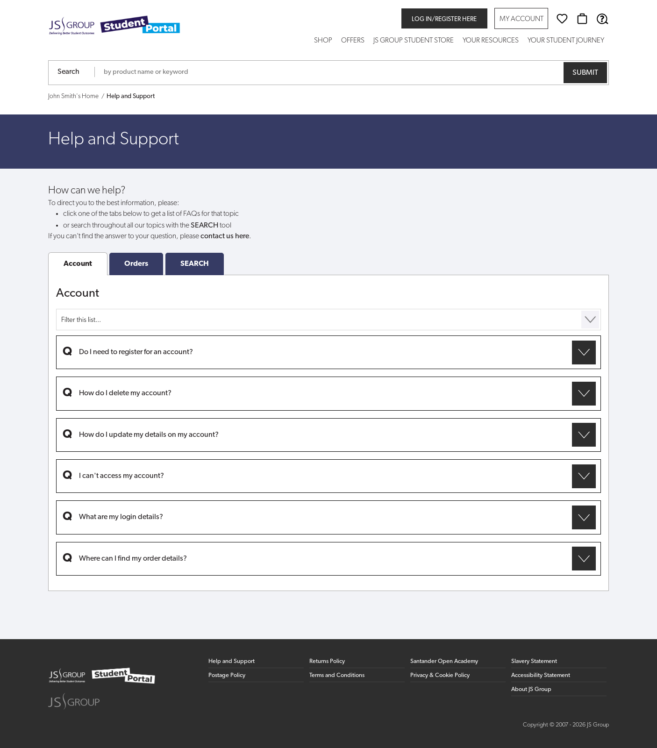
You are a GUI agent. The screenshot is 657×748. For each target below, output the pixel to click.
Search (68, 72)
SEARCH (194, 264)
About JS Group (531, 689)
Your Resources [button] (491, 40)
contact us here (224, 236)
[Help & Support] (602, 18)
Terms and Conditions (336, 675)
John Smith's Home (73, 96)
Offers (352, 40)
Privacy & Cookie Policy (440, 675)
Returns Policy (327, 661)
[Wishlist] (562, 18)
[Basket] (582, 18)
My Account (521, 19)
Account (78, 264)
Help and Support (231, 661)
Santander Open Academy (444, 661)
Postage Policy (226, 675)
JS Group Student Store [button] (413, 40)
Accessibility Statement (540, 675)
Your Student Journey (566, 40)
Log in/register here (444, 19)
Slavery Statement (534, 661)
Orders (136, 264)
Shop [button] (323, 40)
